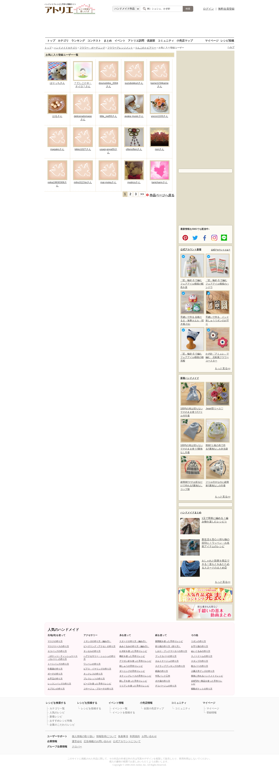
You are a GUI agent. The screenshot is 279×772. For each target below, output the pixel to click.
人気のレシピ (57, 712)
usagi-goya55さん (108, 151)
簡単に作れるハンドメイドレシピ (207, 676)
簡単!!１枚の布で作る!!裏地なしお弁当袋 (217, 434)
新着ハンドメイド (189, 378)
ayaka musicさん (133, 116)
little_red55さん (108, 116)
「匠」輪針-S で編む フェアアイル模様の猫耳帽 (192, 344)
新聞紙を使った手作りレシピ (169, 641)
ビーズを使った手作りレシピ (97, 683)
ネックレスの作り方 (93, 674)
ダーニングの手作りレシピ (132, 671)
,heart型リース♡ (217, 396)
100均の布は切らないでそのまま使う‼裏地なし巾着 (192, 436)
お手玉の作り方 (55, 678)
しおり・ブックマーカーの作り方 (171, 651)
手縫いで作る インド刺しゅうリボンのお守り (217, 307)
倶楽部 (151, 40)
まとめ (108, 40)
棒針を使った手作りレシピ (132, 656)
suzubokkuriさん (134, 83)
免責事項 (123, 736)
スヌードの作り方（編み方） (133, 641)
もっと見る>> (222, 368)
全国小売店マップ (154, 708)
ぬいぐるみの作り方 (200, 651)
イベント (120, 40)
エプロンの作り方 (56, 688)
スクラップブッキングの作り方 (170, 666)
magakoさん (57, 149)
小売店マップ (185, 40)
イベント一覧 (119, 708)
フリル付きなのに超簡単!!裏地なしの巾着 (217, 471)
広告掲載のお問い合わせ (97, 741)
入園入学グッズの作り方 (202, 671)
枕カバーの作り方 (199, 666)
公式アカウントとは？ (220, 250)
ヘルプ (230, 47)
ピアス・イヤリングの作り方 (97, 669)
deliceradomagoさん (83, 118)
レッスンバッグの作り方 (59, 683)
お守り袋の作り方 (199, 646)
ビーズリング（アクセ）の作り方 (99, 646)
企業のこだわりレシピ (62, 724)
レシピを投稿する (91, 708)
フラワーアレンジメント (120, 47)
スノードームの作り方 (201, 656)
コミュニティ (166, 40)
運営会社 (77, 741)
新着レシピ (56, 716)
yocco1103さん (159, 116)
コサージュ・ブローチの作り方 (98, 688)
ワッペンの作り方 (92, 664)
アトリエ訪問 (136, 40)
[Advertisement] (139, 26)
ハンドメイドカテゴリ (65, 47)
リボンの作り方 (198, 641)
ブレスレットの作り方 (94, 678)
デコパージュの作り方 (166, 686)
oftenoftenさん (134, 149)
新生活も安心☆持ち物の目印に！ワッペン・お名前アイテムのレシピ (215, 543)
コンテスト (94, 40)
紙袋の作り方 (161, 671)
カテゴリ (63, 40)
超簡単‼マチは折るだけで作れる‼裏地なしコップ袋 (192, 472)
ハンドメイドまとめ (190, 512)
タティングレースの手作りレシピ (135, 676)
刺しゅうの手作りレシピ (131, 666)
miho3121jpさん (83, 182)
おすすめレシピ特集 (61, 720)
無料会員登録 (226, 8)
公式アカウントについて (127, 741)
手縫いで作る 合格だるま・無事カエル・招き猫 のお (192, 307)
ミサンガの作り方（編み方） (97, 641)
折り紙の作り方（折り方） (168, 646)
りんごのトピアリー (145, 47)
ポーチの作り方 (55, 674)
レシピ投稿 (227, 40)
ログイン (208, 8)
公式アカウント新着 (190, 249)
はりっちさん (57, 83)
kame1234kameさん (160, 85)
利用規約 (135, 736)
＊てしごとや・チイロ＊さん (83, 85)
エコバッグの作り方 (57, 651)
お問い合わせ (149, 736)
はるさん (57, 116)
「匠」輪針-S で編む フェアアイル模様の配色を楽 (192, 271)
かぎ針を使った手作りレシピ (133, 651)
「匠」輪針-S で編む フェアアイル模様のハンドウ (217, 271)
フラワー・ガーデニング (92, 47)
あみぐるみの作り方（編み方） (134, 646)
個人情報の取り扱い (83, 736)
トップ (51, 40)
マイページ (212, 40)
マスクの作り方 (55, 641)
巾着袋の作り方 (55, 669)
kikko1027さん (83, 149)
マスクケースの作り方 (58, 646)
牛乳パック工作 (162, 676)
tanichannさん (159, 182)
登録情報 (212, 712)
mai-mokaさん (108, 182)
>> (142, 194)
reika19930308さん (57, 184)
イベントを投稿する (123, 712)
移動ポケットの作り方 (201, 688)
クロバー (77, 746)
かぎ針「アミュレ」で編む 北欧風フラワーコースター (217, 344)
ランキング (78, 40)
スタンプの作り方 (199, 661)
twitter (194, 237)
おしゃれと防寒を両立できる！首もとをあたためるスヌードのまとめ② (215, 564)
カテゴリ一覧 (57, 708)
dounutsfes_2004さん (108, 85)
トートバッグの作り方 (58, 664)
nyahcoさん (134, 182)
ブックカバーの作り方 (166, 656)
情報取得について (106, 736)
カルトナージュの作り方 (167, 661)
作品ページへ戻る (162, 195)
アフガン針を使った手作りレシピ (135, 661)
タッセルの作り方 (92, 651)
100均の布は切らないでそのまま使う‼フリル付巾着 (192, 399)
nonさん (159, 149)
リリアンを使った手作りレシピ (134, 686)
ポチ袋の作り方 (162, 681)
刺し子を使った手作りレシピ (133, 681)
